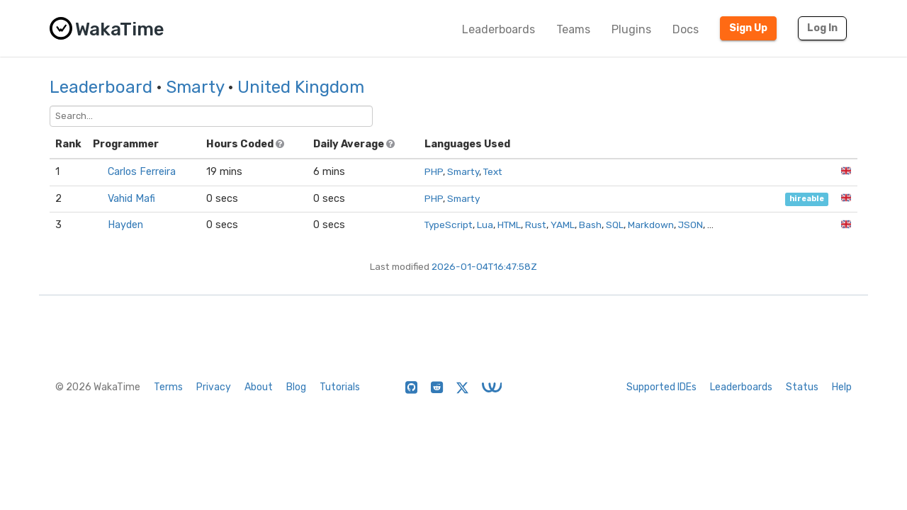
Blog (296, 387)
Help (842, 387)
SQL (615, 224)
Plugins (631, 29)
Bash (590, 224)
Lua (485, 224)
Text (492, 171)
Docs (685, 29)
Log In (822, 28)
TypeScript (448, 224)
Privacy (213, 387)
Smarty (195, 87)
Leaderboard (101, 87)
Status (802, 387)
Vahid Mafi (131, 199)
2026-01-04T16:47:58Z (484, 266)
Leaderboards (498, 29)
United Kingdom (300, 87)
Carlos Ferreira (142, 172)
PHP (433, 171)
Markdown (651, 224)
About (258, 387)
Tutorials (340, 387)
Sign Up (748, 28)
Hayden (125, 225)
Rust (535, 224)
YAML (563, 224)
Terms (168, 387)
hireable (806, 199)
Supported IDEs (661, 387)
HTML (509, 224)
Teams (573, 29)
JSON (690, 224)
